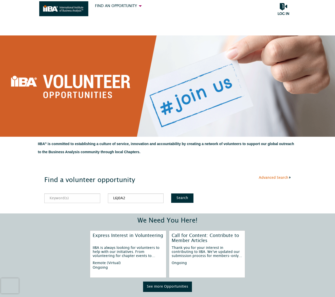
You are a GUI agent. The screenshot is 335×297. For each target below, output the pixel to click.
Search (182, 198)
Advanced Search (273, 178)
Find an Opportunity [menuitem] (116, 6)
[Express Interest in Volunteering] (128, 238)
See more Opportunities (167, 286)
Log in (283, 14)
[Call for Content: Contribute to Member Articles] (207, 238)
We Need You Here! (167, 220)
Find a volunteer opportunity (89, 180)
